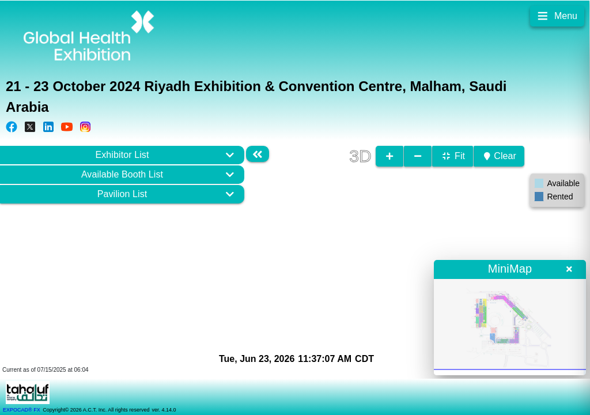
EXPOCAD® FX (21, 410)
